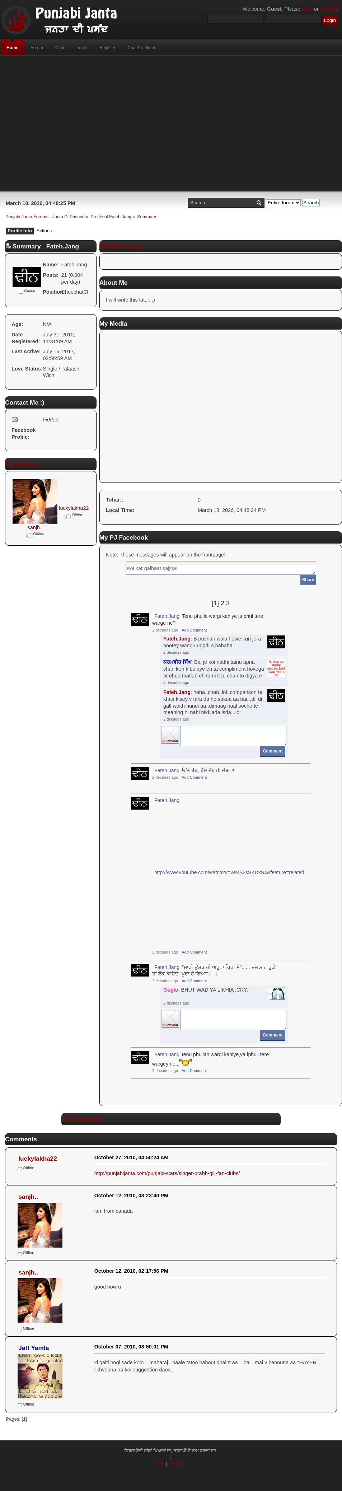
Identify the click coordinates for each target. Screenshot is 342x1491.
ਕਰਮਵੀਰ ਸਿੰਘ (177, 662)
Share (308, 579)
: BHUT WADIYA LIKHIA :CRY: (205, 990)
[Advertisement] (150, 123)
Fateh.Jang (166, 616)
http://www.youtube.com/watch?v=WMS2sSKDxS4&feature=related (229, 872)
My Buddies (22, 463)
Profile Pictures (122, 246)
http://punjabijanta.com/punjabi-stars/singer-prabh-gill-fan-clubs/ (167, 1173)
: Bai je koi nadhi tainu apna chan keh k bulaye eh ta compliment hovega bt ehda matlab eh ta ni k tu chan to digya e (213, 668)
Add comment (82, 1119)
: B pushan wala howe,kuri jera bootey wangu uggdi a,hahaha (212, 642)
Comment (272, 751)
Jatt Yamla (33, 1347)
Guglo (170, 990)
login (307, 9)
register (328, 9)
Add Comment (194, 630)
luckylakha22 (74, 508)
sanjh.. (35, 527)
